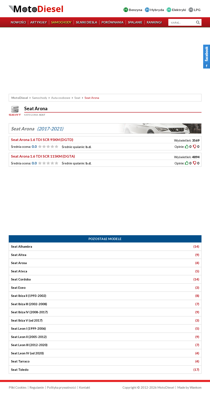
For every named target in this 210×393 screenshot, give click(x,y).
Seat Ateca (105, 271)
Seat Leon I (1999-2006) (105, 328)
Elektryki (179, 10)
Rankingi (154, 22)
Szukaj (198, 22)
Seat (77, 97)
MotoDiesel (19, 97)
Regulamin (36, 387)
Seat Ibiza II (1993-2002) (105, 295)
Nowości (18, 22)
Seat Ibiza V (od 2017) (105, 320)
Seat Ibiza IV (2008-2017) (105, 312)
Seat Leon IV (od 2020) (105, 353)
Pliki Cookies (18, 387)
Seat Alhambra (105, 246)
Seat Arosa (105, 263)
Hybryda (157, 10)
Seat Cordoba (105, 279)
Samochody (61, 22)
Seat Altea (105, 254)
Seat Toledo (105, 369)
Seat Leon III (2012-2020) (105, 345)
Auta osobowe (60, 97)
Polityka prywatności (61, 387)
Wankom (196, 387)
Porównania (113, 22)
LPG (197, 10)
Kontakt (84, 387)
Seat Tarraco (105, 361)
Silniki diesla (86, 22)
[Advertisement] (105, 61)
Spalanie (135, 22)
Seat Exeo (105, 287)
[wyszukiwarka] (185, 22)
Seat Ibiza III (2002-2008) (105, 304)
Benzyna (135, 10)
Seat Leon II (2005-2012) (105, 336)
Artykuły (38, 22)
